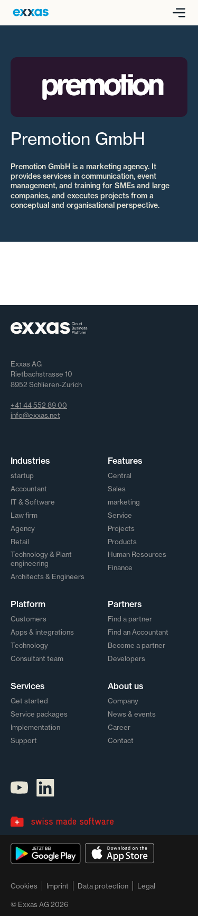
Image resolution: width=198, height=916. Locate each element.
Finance (120, 567)
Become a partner (136, 645)
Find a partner (130, 619)
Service (120, 515)
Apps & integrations (42, 632)
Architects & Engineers (47, 576)
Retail (20, 541)
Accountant (29, 488)
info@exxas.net (35, 415)
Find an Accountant (138, 632)
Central (119, 475)
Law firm (24, 515)
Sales (117, 488)
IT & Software (33, 502)
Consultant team (37, 658)
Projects (121, 528)
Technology (29, 645)
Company (123, 701)
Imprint (57, 886)
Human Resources (137, 554)
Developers (126, 658)
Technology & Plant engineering (41, 558)
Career (119, 727)
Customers (28, 619)
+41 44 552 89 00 (39, 405)
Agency (23, 528)
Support (24, 740)
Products (122, 541)
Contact (121, 740)
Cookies (24, 886)
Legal (146, 886)
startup (22, 475)
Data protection (103, 886)
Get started (29, 701)
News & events (132, 714)
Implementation (35, 727)
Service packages (39, 714)
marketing (124, 502)
